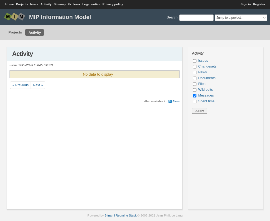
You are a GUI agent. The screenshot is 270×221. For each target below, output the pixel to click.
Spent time (206, 101)
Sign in (245, 4)
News (34, 4)
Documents (207, 78)
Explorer (74, 4)
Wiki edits (205, 90)
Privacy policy (112, 4)
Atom (176, 101)
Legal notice (91, 4)
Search (172, 17)
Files (201, 84)
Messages (206, 95)
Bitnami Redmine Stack (121, 215)
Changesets (207, 66)
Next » (38, 85)
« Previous (20, 85)
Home (9, 4)
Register (259, 4)
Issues (203, 61)
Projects (22, 4)
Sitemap (59, 4)
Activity (45, 4)
